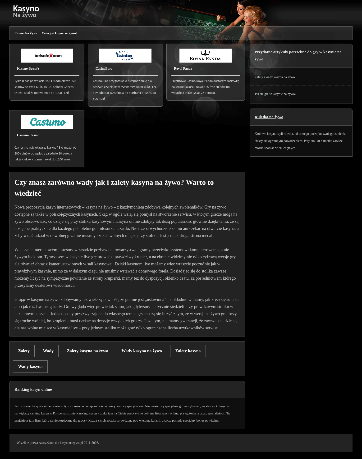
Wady (48, 351)
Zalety (24, 351)
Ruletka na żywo (269, 117)
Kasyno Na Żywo (25, 33)
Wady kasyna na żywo (142, 351)
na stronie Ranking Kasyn (80, 413)
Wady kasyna (30, 366)
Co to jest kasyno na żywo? (59, 33)
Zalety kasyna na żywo (87, 351)
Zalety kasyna (188, 351)
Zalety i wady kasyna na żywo (275, 77)
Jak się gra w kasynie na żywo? (275, 94)
